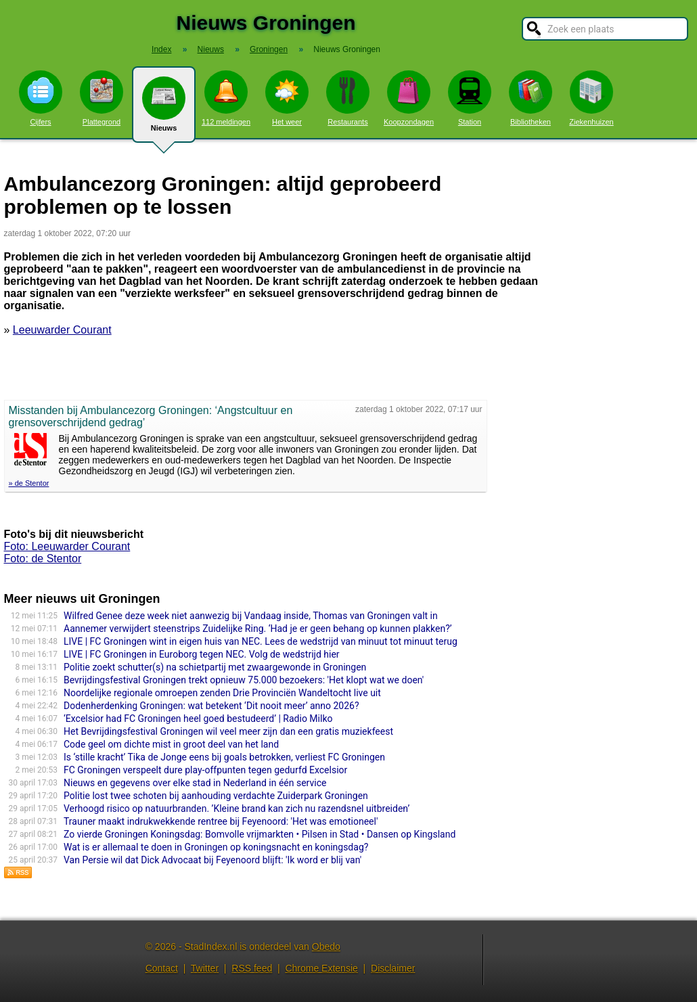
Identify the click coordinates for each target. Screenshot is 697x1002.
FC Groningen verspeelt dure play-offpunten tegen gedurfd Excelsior (205, 770)
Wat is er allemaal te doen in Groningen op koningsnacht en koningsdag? (216, 847)
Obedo (326, 946)
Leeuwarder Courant (62, 330)
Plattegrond (101, 98)
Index (161, 49)
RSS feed (251, 968)
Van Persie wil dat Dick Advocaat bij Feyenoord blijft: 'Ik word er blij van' (212, 860)
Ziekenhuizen (591, 98)
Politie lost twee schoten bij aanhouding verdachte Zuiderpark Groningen (216, 795)
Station (469, 98)
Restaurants (347, 98)
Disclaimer (393, 968)
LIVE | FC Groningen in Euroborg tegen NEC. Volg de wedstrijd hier (202, 654)
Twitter (205, 968)
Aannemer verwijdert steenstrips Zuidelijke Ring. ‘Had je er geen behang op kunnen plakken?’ (258, 628)
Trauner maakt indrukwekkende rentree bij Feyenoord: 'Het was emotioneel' (221, 821)
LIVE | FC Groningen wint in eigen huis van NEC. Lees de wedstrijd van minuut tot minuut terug (260, 641)
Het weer (287, 98)
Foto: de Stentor (43, 558)
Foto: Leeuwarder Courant (67, 546)
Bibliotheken (530, 98)
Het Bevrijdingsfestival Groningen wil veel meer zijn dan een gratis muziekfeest (228, 731)
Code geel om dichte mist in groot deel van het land (171, 744)
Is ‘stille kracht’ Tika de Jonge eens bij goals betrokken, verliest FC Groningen (224, 757)
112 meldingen (226, 98)
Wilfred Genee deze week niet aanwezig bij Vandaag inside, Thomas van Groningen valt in (251, 615)
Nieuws (163, 109)
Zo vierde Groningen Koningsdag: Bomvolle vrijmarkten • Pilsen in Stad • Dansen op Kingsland (259, 834)
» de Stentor (29, 483)
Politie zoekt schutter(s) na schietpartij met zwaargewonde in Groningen (215, 667)
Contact (161, 968)
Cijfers (40, 98)
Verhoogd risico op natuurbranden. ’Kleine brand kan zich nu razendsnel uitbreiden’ (236, 808)
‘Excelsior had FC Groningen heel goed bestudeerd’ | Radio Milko (198, 718)
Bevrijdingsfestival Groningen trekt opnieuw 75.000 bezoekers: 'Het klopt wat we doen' (244, 680)
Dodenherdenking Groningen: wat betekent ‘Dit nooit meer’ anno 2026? (211, 705)
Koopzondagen (409, 98)
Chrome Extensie (321, 968)
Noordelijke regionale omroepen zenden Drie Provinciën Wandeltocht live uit (222, 692)
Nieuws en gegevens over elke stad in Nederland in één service (195, 782)
